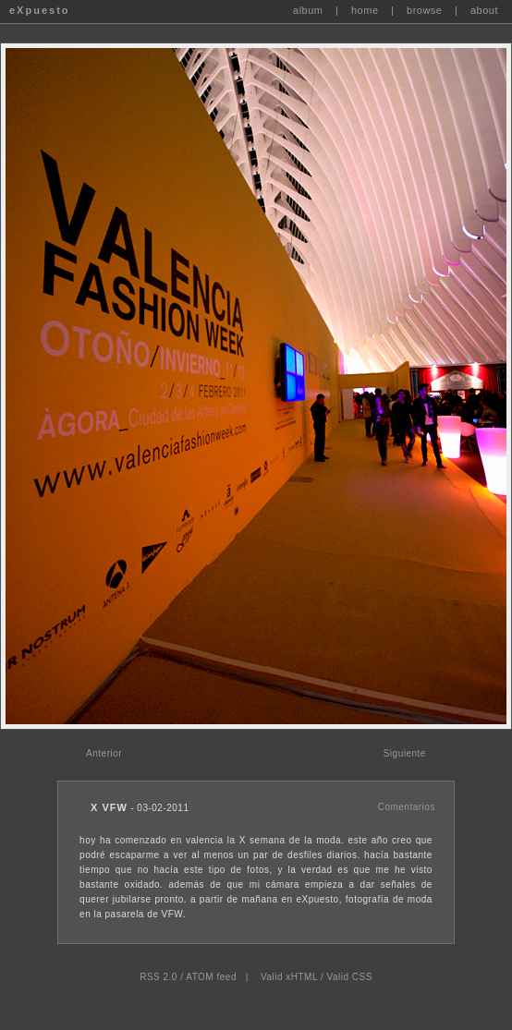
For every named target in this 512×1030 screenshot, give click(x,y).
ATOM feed (211, 977)
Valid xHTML (289, 977)
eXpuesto (39, 10)
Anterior (104, 753)
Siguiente (405, 753)
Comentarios (406, 807)
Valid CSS (349, 977)
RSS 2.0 (158, 977)
